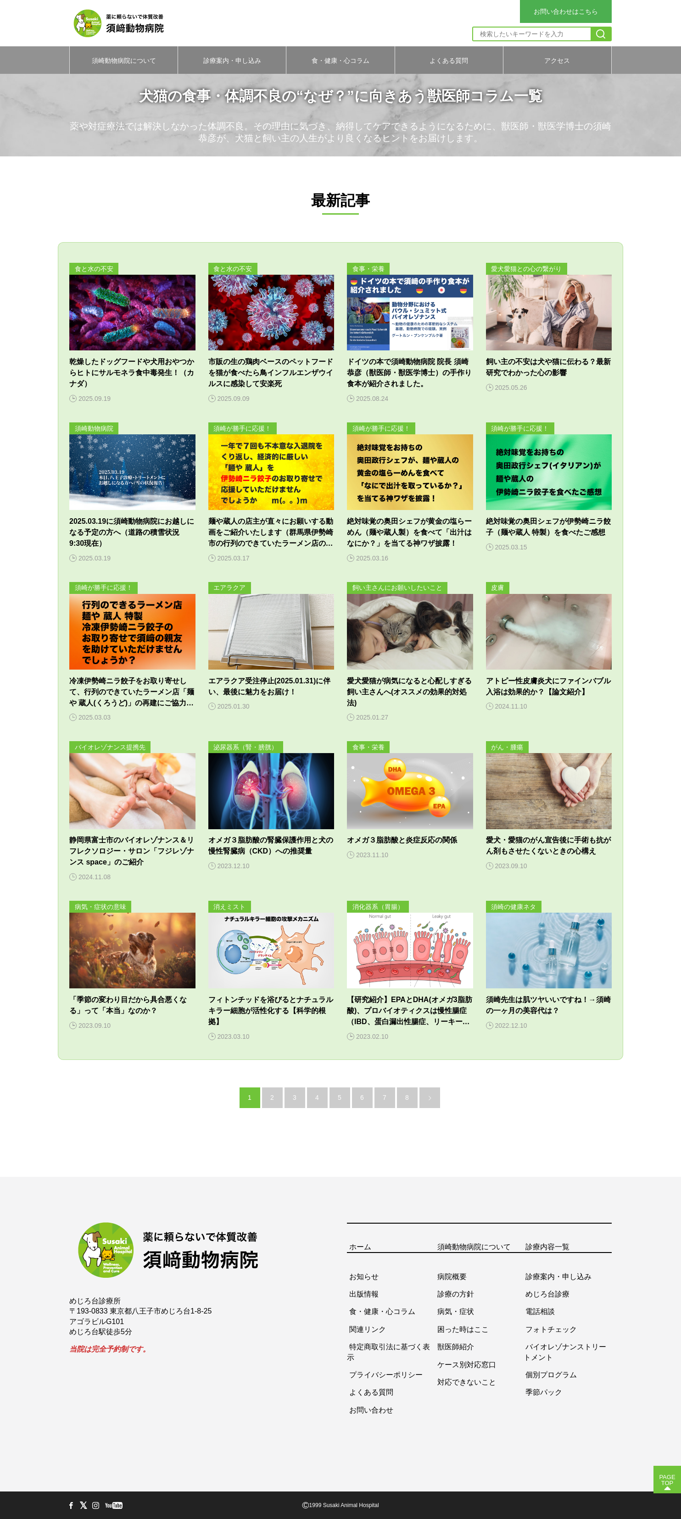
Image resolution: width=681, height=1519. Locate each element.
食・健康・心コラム (340, 60)
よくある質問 (449, 60)
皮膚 (497, 587)
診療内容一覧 (547, 1247)
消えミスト (229, 906)
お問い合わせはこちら (566, 11)
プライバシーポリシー (386, 1374)
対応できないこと (466, 1382)
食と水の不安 (94, 268)
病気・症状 (455, 1311)
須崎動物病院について (124, 60)
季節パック (543, 1392)
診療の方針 (455, 1294)
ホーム (360, 1247)
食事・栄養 (368, 268)
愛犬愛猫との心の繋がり (526, 268)
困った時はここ (463, 1329)
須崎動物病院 (94, 428)
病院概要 (452, 1276)
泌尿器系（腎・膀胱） (245, 747)
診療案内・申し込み (232, 60)
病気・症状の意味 (100, 906)
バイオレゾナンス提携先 (110, 747)
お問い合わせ (371, 1410)
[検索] (601, 34)
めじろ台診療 (547, 1294)
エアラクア (229, 587)
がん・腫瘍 (507, 747)
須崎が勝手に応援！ (242, 428)
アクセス (557, 60)
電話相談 (540, 1311)
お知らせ (364, 1276)
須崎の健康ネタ (513, 906)
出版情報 (364, 1294)
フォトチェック (551, 1329)
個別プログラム (551, 1374)
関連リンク (367, 1329)
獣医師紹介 (455, 1347)
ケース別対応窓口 (466, 1364)
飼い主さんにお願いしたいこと (397, 587)
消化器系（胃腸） (378, 906)
